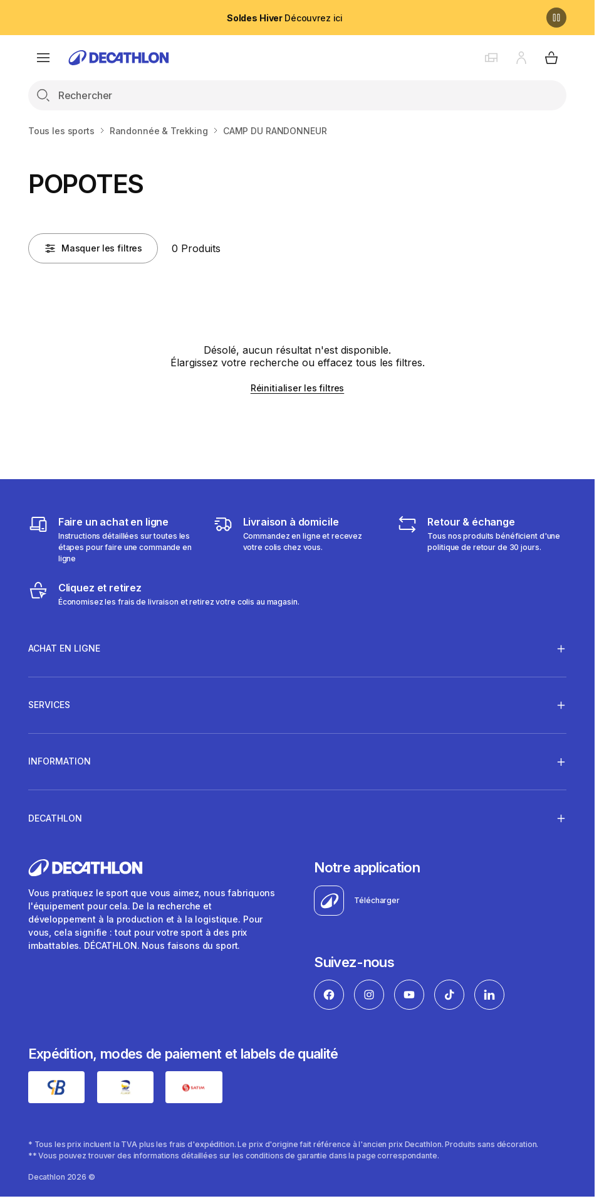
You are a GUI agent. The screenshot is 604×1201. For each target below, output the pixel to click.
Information (59, 761)
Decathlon (55, 818)
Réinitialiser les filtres (298, 388)
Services (49, 705)
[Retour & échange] (481, 539)
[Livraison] (297, 539)
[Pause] (556, 18)
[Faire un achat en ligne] (112, 539)
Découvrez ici (285, 18)
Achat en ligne (64, 648)
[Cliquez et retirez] (163, 594)
